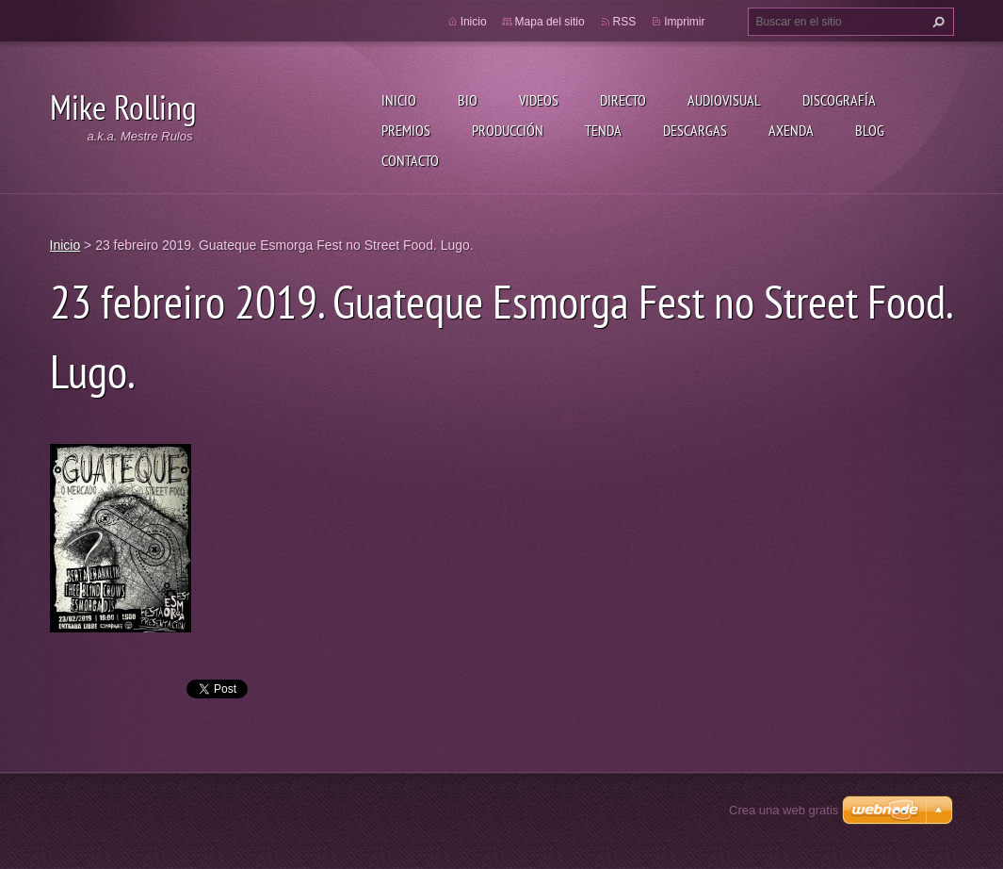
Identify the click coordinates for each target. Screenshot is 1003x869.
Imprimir (684, 21)
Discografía (839, 99)
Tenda (603, 130)
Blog (869, 130)
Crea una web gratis (783, 810)
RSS (625, 21)
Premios (405, 130)
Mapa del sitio (550, 21)
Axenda (791, 130)
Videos (538, 99)
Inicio (398, 99)
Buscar (936, 22)
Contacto (410, 160)
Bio (467, 99)
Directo (623, 99)
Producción (507, 130)
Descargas (695, 130)
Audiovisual (724, 99)
